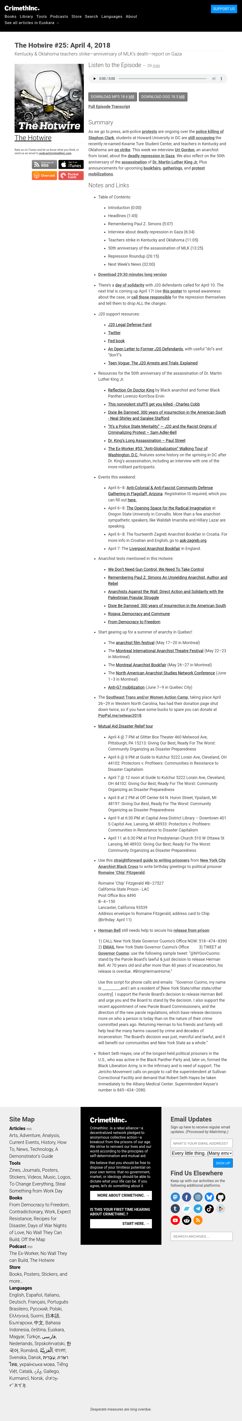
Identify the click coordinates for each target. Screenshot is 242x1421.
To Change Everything (31, 1184)
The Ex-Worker (23, 1253)
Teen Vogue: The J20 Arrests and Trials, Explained (153, 363)
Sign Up (223, 1163)
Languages (112, 16)
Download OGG (163, 97)
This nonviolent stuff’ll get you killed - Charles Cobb (154, 404)
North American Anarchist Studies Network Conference (165, 673)
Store (77, 16)
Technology (41, 1149)
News (22, 1149)
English (16, 1295)
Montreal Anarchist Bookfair (141, 665)
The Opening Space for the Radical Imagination (168, 508)
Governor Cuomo (113, 953)
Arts (13, 1135)
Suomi (36, 1316)
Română (29, 1350)
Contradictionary (26, 1211)
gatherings (172, 168)
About (131, 16)
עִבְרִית (49, 1357)
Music (49, 1177)
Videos (34, 1177)
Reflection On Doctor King (131, 390)
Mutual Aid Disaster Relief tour (125, 726)
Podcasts (59, 16)
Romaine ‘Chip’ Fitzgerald (121, 872)
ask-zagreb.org (193, 540)
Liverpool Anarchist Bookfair (154, 548)
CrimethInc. (22, 8)
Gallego (51, 1371)
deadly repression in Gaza (151, 156)
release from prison (191, 930)
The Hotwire (42, 1260)
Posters (50, 1170)
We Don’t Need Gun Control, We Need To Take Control (156, 569)
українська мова (37, 1364)
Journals (31, 1170)
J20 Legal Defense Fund (129, 324)
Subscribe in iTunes (71, 164)
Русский (38, 1309)
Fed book (116, 341)
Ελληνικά (18, 1316)
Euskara (56, 1329)
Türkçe (33, 1336)
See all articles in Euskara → (32, 22)
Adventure (30, 1135)
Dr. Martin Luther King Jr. (175, 162)
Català (25, 1371)
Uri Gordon (185, 150)
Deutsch (17, 1302)
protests (149, 131)
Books (11, 16)
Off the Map (33, 1239)
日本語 (52, 1316)
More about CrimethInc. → (123, 1195)
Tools (41, 16)
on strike (122, 150)
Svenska (17, 1357)
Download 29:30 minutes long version (132, 274)
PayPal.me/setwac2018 (119, 715)
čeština (38, 1329)
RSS (29, 1129)
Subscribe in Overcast (44, 175)
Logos (64, 1177)
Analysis (50, 1135)
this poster (172, 291)
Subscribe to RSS (44, 164)
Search (91, 16)
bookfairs (152, 168)
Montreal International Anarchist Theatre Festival (159, 651)
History (48, 1142)
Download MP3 (112, 97)
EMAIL (109, 947)
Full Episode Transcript (109, 106)
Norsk (37, 1378)
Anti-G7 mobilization (126, 687)
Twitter (114, 333)
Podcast (17, 1246)
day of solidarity (130, 285)
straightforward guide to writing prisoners (151, 860)
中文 (38, 1322)
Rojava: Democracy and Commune (139, 614)
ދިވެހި (37, 1371)
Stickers (17, 1177)
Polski (56, 1309)
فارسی (49, 1336)
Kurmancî (19, 1378)
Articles (17, 1128)
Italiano (51, 1295)
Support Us (224, 9)
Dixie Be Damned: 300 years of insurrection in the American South (167, 605)
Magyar (16, 1336)
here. (132, 500)
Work (50, 1211)
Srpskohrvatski (50, 1343)
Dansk (34, 1357)
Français (36, 1302)
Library (26, 16)
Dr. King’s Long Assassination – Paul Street (146, 440)
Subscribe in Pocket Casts (71, 175)
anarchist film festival (135, 642)
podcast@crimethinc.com (55, 153)
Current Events (24, 1142)
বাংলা (60, 1350)
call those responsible (151, 297)
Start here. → (136, 1223)
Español (34, 1295)
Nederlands (20, 1343)
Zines (14, 1170)
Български (20, 1322)
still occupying (201, 138)
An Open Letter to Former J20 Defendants (145, 349)
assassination (134, 162)
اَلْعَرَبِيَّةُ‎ (46, 1350)
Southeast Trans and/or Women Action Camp (147, 697)
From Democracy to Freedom (134, 622)
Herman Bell (109, 930)
